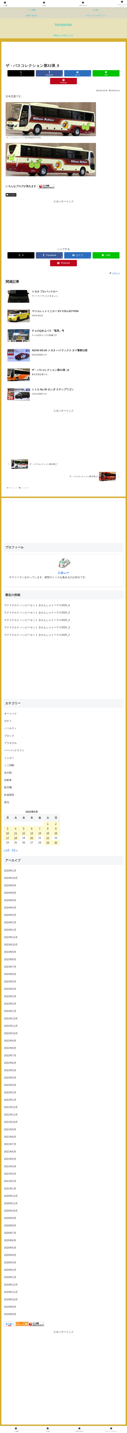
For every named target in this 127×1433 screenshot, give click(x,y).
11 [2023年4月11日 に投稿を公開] (15, 817)
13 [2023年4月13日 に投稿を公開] (31, 817)
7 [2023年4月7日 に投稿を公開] (39, 813)
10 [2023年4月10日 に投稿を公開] (7, 817)
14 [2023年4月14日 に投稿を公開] (39, 817)
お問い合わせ (62, 1424)
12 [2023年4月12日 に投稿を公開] (23, 817)
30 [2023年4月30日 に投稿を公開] (55, 827)
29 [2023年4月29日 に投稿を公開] (47, 827)
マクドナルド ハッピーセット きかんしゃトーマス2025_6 (37, 590)
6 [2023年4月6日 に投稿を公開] (31, 813)
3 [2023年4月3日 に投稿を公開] (7, 813)
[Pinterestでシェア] (110, 73)
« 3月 (7, 834)
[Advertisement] (63, 53)
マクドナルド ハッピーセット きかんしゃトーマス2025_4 (37, 604)
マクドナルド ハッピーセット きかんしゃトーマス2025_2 (37, 619)
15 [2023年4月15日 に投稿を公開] (47, 817)
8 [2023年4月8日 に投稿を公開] (47, 813)
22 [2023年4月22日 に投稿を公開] (47, 822)
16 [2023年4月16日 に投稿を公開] (55, 817)
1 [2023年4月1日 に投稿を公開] (47, 808)
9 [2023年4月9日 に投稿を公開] (55, 813)
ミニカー (11, 187)
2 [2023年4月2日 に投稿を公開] (55, 808)
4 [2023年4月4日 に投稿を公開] (15, 813)
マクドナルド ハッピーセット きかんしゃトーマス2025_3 (37, 612)
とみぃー (63, 557)
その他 (50, 1424)
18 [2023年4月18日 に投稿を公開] (15, 822)
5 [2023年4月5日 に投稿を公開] (23, 813)
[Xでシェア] (17, 73)
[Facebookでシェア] (40, 73)
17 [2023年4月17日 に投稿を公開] (7, 822)
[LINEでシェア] (87, 73)
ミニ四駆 (40, 1424)
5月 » (15, 834)
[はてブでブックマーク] (63, 73)
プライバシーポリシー (81, 1424)
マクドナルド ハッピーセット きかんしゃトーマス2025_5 (37, 597)
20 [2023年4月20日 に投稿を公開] (31, 822)
